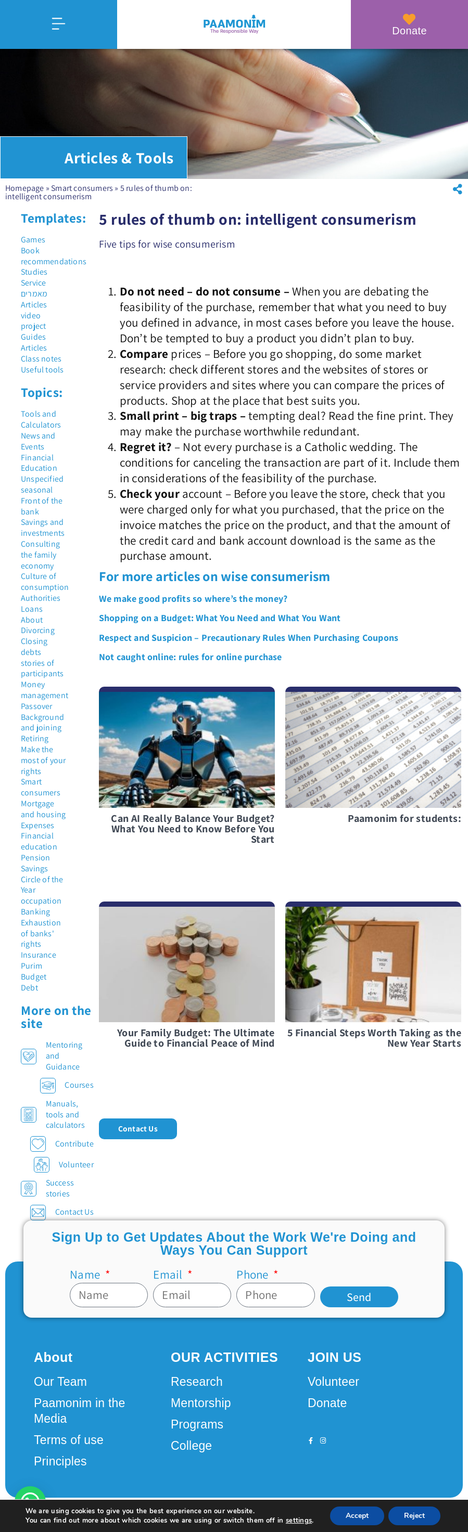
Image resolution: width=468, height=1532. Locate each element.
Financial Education (39, 463)
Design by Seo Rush (168, 1513)
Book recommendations (53, 256)
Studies (34, 271)
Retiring (35, 738)
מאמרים (34, 293)
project (33, 325)
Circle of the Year (42, 885)
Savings (34, 868)
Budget (33, 976)
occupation (41, 900)
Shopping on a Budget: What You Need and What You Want (220, 618)
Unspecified (42, 478)
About (32, 619)
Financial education (39, 841)
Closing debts (34, 647)
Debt (29, 987)
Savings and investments (43, 527)
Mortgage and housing (43, 809)
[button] (457, 189)
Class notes (41, 358)
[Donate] (409, 19)
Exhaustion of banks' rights (41, 933)
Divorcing (38, 630)
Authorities (40, 598)
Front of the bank (41, 506)
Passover (37, 706)
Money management (44, 690)
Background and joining (42, 722)
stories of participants (42, 668)
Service (33, 282)
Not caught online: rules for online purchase (190, 657)
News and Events (38, 441)
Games (33, 239)
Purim (31, 965)
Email (169, 1274)
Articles (34, 304)
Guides (33, 336)
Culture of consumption (45, 582)
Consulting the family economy (40, 554)
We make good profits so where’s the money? (193, 598)
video (31, 315)
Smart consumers (82, 188)
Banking (35, 911)
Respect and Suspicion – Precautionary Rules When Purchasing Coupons (248, 637)
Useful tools (42, 369)
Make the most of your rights (43, 760)
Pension (35, 857)
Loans (32, 608)
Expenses (38, 825)
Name (86, 1274)
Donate (409, 30)
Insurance (38, 954)
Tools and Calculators (41, 419)
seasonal (37, 489)
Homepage (24, 188)
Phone (253, 1274)
